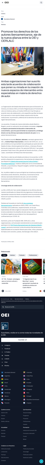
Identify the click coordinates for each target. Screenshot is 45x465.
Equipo (3, 418)
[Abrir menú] (2, 2)
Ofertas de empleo (5, 448)
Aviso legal (26, 451)
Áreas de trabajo (27, 412)
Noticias (27, 299)
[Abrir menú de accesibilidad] (41, 461)
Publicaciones (26, 421)
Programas (26, 415)
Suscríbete (22, 340)
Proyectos (25, 418)
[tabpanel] (22, 276)
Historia (3, 415)
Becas (24, 439)
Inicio (11, 299)
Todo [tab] (4, 255)
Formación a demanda (28, 433)
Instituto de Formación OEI (30, 430)
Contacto (3, 460)
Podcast (3, 436)
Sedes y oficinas (5, 421)
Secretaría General (19, 299)
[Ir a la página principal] (7, 2)
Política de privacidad (28, 448)
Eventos (3, 430)
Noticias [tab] (12, 255)
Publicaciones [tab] (33, 255)
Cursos (25, 436)
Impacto (25, 424)
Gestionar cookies (27, 457)
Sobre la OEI (4, 412)
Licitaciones (4, 451)
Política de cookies (28, 454)
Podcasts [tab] (22, 255)
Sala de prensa (5, 457)
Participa (3, 454)
